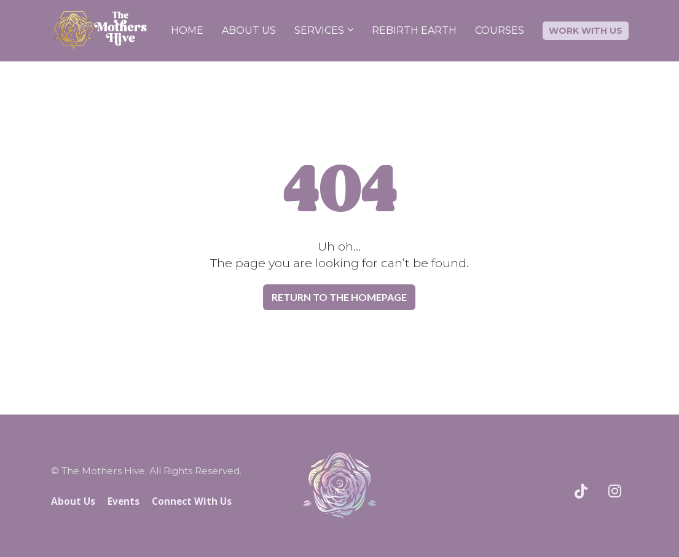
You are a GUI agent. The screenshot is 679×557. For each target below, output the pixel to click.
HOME (187, 30)
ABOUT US (249, 30)
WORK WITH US (585, 30)
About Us (73, 501)
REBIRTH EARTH (414, 30)
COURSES (499, 30)
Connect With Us (192, 501)
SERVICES (319, 30)
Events (123, 501)
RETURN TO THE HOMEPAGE (339, 297)
